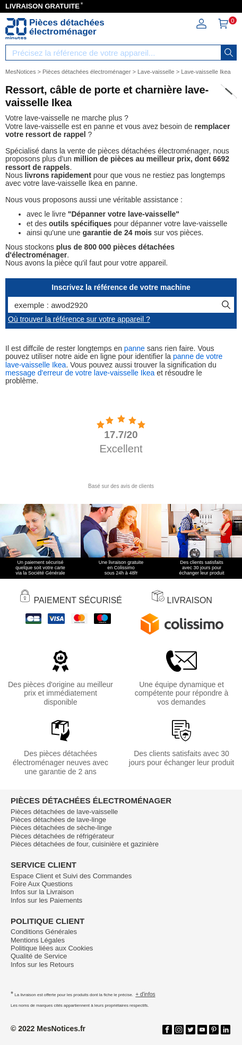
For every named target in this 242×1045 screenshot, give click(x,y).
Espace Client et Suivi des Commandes (71, 876)
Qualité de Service (39, 956)
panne (134, 348)
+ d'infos (145, 994)
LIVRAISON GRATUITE (42, 6)
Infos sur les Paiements (46, 900)
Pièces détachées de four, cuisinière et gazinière (85, 844)
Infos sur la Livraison (42, 892)
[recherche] (229, 53)
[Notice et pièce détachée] (16, 28)
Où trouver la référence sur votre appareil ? (79, 319)
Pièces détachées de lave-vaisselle (64, 812)
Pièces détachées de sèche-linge (61, 828)
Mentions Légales (38, 940)
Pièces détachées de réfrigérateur (62, 836)
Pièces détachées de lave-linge (58, 820)
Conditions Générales (44, 932)
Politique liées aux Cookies (52, 948)
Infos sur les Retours (42, 965)
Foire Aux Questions (42, 884)
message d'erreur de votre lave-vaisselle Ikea (79, 373)
